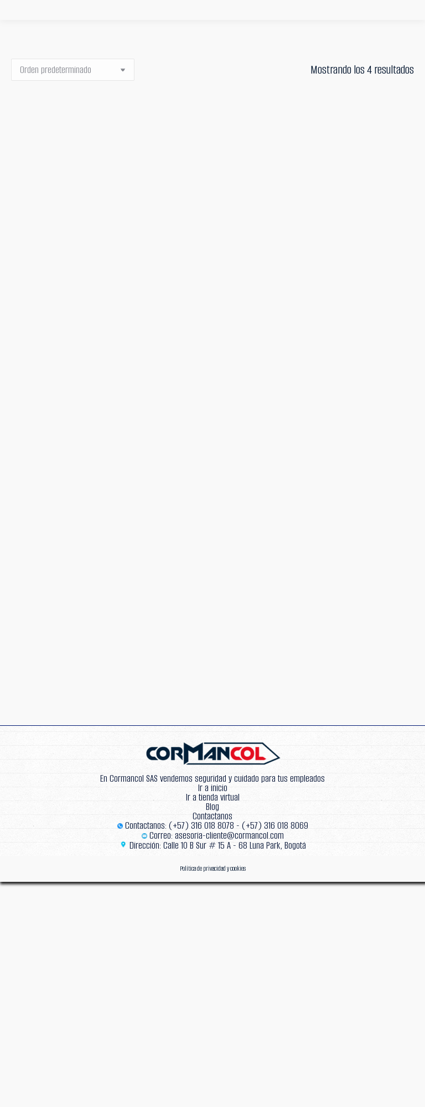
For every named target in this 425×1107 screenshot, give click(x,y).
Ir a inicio (212, 788)
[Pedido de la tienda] (72, 70)
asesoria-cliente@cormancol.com (229, 835)
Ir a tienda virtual (213, 797)
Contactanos (212, 816)
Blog (212, 807)
